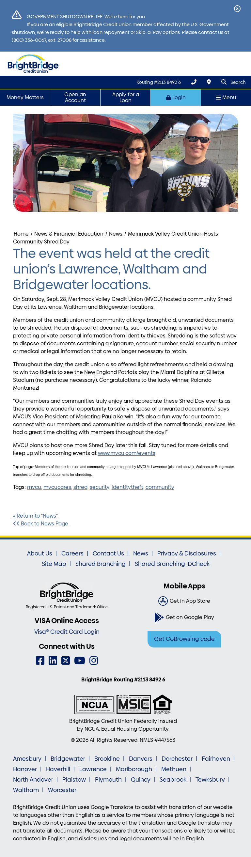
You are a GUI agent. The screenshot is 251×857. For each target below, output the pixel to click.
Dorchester (177, 759)
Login (176, 97)
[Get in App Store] (184, 601)
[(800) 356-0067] (193, 82)
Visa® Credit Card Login (67, 631)
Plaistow (74, 780)
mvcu (34, 487)
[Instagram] (93, 660)
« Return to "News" (35, 516)
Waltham (26, 790)
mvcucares (57, 487)
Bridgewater (68, 759)
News (115, 234)
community (160, 487)
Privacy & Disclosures (186, 553)
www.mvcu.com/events (126, 453)
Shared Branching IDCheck (172, 564)
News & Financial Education (68, 234)
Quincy (140, 780)
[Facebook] (40, 660)
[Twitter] (65, 660)
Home (21, 234)
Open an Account (75, 97)
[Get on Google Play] (184, 617)
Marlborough (134, 769)
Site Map (54, 564)
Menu (226, 97)
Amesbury (27, 759)
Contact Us (108, 553)
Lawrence (93, 769)
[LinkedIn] (53, 660)
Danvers (140, 759)
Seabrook (173, 780)
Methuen (173, 769)
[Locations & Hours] (209, 82)
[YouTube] (79, 660)
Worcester (62, 790)
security (99, 487)
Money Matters (25, 97)
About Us (39, 553)
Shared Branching (100, 564)
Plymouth (108, 780)
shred (80, 487)
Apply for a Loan (125, 97)
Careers (72, 553)
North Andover (33, 780)
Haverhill (58, 769)
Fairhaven (216, 759)
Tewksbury (210, 780)
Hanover (25, 769)
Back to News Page (40, 524)
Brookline (107, 759)
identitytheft (127, 487)
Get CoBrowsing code (184, 639)
